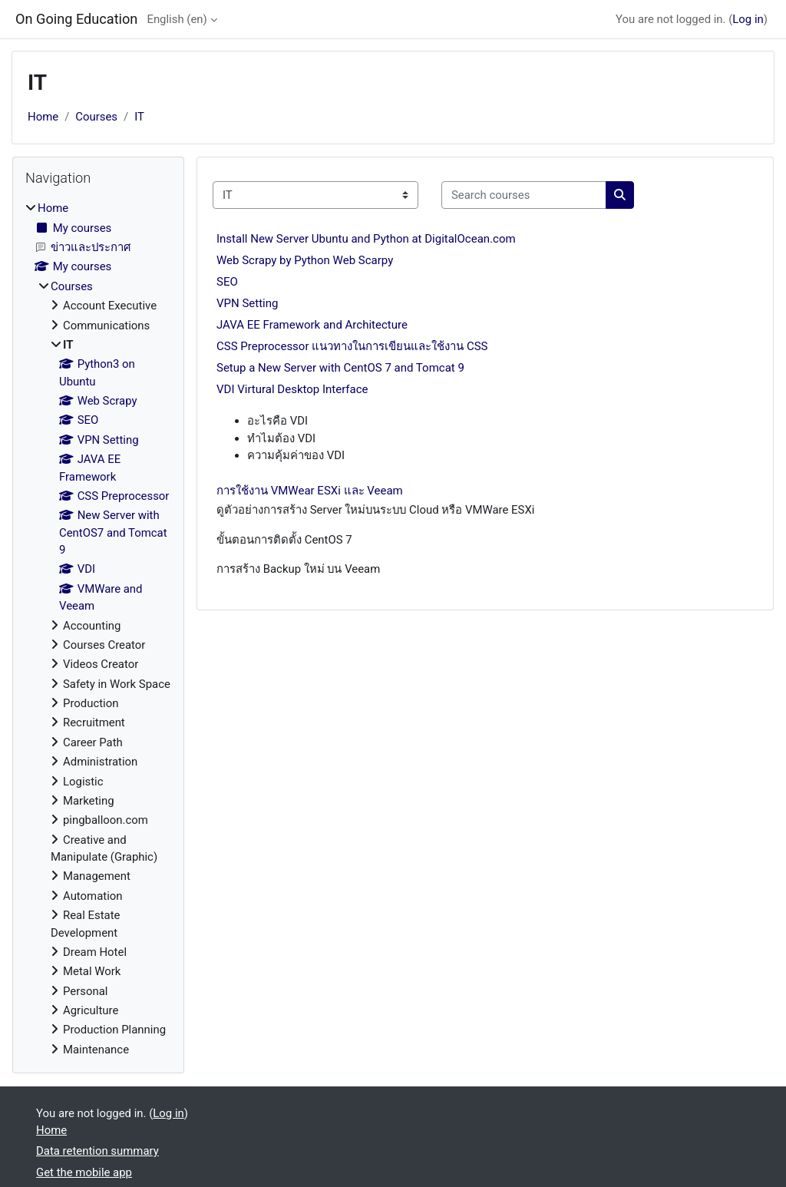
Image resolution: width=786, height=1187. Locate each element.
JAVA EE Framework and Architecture (312, 325)
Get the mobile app (84, 1172)
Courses (96, 117)
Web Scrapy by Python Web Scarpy (304, 260)
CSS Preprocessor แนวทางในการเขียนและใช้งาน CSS (352, 346)
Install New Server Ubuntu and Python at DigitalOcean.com (366, 239)
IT (139, 117)
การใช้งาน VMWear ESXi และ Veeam (309, 491)
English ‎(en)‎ (176, 19)
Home (43, 117)
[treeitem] (98, 629)
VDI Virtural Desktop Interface (292, 389)
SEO (227, 282)
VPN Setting (247, 303)
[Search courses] (523, 195)
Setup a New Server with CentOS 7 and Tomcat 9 (340, 368)
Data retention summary (97, 1151)
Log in (747, 19)
